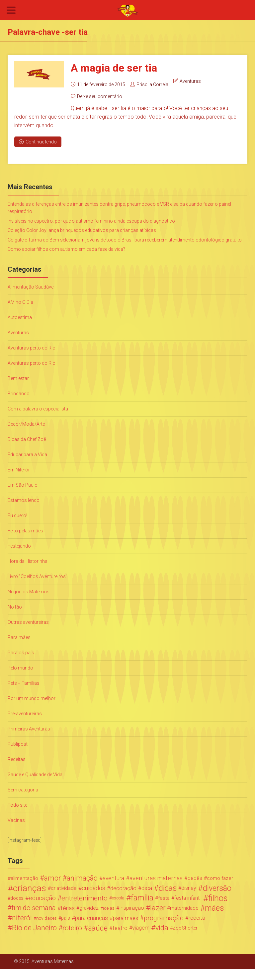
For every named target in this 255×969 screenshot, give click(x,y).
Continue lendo (38, 141)
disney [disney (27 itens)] (188, 888)
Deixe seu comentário (99, 96)
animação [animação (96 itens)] (82, 878)
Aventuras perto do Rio (31, 347)
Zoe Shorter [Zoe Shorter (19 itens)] (185, 928)
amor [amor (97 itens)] (52, 878)
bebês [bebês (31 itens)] (195, 878)
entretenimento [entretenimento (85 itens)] (84, 898)
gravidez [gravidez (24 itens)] (89, 908)
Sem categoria (23, 789)
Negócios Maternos (28, 591)
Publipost (18, 744)
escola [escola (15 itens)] (118, 897)
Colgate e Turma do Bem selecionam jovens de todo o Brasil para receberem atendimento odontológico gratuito (125, 239)
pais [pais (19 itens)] (65, 918)
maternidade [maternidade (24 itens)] (184, 908)
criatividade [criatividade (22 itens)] (64, 888)
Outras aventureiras (28, 622)
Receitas (17, 759)
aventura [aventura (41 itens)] (113, 878)
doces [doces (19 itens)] (17, 898)
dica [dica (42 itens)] (146, 888)
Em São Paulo (23, 485)
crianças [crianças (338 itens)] (29, 888)
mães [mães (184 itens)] (214, 908)
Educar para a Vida (27, 454)
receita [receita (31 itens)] (197, 918)
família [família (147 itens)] (142, 898)
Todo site (17, 805)
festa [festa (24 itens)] (164, 898)
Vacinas (16, 820)
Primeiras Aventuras (29, 728)
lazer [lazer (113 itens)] (157, 908)
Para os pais (21, 652)
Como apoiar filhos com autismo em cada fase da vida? (66, 249)
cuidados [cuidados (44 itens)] (93, 888)
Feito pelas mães (25, 530)
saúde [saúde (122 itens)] (98, 928)
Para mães (19, 637)
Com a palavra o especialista (38, 408)
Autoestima (20, 317)
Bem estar (18, 378)
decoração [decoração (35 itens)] (123, 888)
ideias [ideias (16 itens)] (109, 908)
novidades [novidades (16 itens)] (46, 918)
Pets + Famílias (24, 683)
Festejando (19, 546)
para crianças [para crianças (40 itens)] (91, 918)
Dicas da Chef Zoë (27, 439)
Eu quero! (17, 515)
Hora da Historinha (27, 561)
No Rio (15, 607)
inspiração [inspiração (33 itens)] (132, 908)
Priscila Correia (152, 84)
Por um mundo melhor (31, 698)
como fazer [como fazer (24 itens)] (220, 878)
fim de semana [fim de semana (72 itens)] (34, 908)
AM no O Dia (20, 302)
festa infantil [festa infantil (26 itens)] (188, 898)
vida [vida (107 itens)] (161, 928)
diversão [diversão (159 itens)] (217, 888)
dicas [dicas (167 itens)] (167, 888)
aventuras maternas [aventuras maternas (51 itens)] (156, 878)
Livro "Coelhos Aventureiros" (37, 576)
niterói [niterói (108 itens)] (22, 918)
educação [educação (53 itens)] (42, 898)
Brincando (19, 393)
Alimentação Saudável (31, 287)
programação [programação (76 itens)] (164, 918)
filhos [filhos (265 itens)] (218, 898)
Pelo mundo (20, 668)
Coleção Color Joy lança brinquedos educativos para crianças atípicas (82, 230)
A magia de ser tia (114, 68)
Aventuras (190, 81)
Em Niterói (18, 469)
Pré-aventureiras (25, 713)
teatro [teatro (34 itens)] (120, 928)
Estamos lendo (24, 500)
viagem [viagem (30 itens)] (140, 928)
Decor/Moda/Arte (26, 424)
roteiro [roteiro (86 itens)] (72, 928)
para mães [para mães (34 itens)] (125, 918)
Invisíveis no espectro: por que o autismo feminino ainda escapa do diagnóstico (91, 221)
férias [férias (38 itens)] (68, 908)
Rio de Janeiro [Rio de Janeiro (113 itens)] (34, 928)
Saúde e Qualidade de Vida (35, 774)
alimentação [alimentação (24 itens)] (24, 878)
